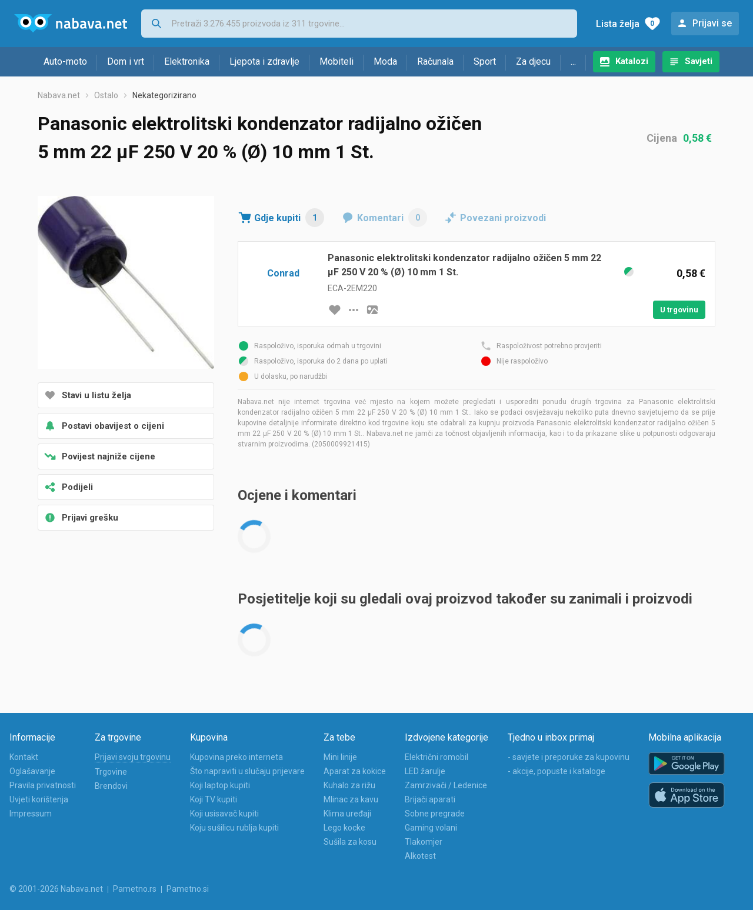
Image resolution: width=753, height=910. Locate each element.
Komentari (392, 217)
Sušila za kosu (350, 841)
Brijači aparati (430, 799)
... (573, 61)
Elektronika (186, 61)
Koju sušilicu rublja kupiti (234, 827)
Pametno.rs (134, 889)
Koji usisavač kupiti (224, 813)
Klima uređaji (347, 813)
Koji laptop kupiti (220, 785)
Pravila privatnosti (42, 785)
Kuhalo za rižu (349, 785)
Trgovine (111, 771)
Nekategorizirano (164, 95)
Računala (435, 61)
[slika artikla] (372, 310)
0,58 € (697, 138)
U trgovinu (679, 309)
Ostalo (106, 95)
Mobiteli (336, 61)
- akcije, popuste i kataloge (556, 771)
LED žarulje (425, 771)
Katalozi (631, 61)
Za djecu (533, 61)
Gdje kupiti (289, 217)
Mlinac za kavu (351, 799)
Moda (385, 61)
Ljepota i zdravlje (264, 61)
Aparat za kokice (355, 771)
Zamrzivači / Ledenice (446, 785)
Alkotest (420, 856)
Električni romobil (436, 757)
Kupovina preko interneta (236, 757)
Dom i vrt (125, 61)
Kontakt (23, 757)
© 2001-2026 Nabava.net (56, 889)
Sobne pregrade (435, 813)
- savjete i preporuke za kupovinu (568, 757)
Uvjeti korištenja (38, 799)
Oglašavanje (32, 771)
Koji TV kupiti (213, 799)
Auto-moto (65, 61)
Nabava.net (59, 95)
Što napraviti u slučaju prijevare (247, 771)
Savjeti (698, 61)
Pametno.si (187, 889)
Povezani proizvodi (503, 218)
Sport (485, 61)
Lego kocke (344, 827)
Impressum (30, 813)
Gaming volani (431, 827)
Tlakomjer (423, 841)
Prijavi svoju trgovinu (133, 757)
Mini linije (340, 757)
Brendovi (111, 786)
